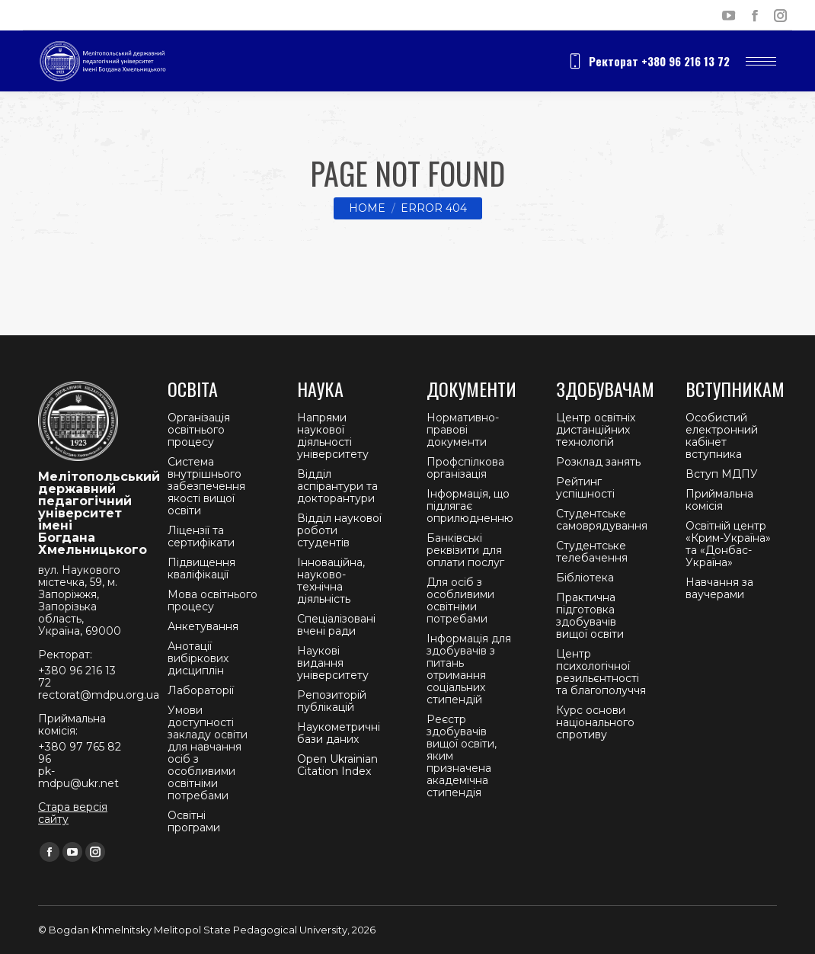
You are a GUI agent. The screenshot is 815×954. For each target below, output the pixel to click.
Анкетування (203, 626)
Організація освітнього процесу (199, 430)
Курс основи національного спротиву (595, 722)
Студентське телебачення (592, 552)
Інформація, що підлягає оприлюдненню (470, 506)
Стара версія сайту (72, 813)
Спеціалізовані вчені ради (336, 625)
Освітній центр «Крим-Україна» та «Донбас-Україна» (728, 544)
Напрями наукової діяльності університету (333, 436)
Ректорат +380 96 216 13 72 (648, 61)
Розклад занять (598, 462)
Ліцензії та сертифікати (201, 536)
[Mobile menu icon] (761, 61)
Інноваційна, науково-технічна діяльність (331, 580)
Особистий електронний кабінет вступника (722, 436)
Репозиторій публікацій (331, 701)
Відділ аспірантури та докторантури (337, 486)
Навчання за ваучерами (719, 588)
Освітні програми (194, 821)
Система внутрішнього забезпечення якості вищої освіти (206, 486)
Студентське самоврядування (601, 520)
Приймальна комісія (719, 500)
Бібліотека (585, 577)
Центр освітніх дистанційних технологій (595, 430)
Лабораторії (201, 690)
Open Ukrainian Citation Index (337, 765)
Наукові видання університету (333, 663)
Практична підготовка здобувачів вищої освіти (590, 616)
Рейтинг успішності (585, 488)
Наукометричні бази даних (338, 733)
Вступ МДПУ (722, 474)
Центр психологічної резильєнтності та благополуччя (601, 672)
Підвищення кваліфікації (201, 568)
